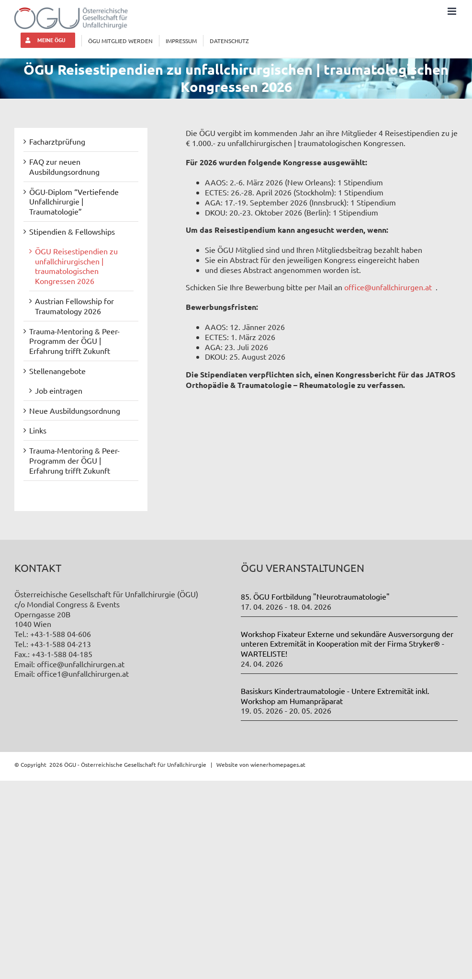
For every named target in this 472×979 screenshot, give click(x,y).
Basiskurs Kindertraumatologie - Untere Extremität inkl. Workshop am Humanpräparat (335, 696)
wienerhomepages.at (277, 764)
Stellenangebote (57, 371)
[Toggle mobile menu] (453, 11)
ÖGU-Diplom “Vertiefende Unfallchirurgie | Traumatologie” (74, 201)
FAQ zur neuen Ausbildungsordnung (64, 166)
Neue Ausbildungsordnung (74, 410)
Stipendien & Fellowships (72, 231)
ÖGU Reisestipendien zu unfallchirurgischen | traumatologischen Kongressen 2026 (76, 265)
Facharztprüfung (57, 141)
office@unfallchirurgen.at (388, 287)
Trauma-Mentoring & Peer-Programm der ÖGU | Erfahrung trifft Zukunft (74, 341)
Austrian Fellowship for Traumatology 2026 (74, 306)
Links (37, 430)
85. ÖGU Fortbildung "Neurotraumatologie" (315, 596)
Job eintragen (58, 390)
